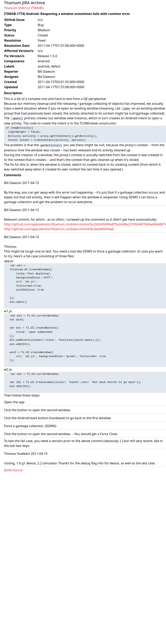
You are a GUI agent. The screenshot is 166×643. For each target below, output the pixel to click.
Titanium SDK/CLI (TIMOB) (23, 8)
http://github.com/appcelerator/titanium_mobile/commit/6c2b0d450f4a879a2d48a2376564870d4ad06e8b (83, 224)
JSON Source (13, 470)
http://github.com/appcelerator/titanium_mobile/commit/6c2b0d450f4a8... (60, 229)
